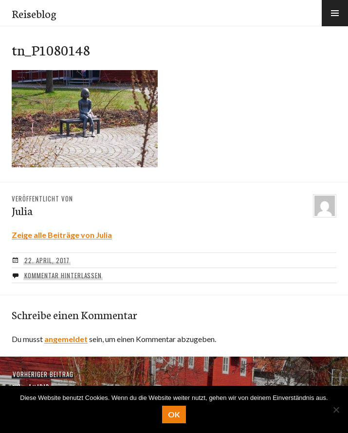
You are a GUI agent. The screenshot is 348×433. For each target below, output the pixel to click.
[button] (335, 13)
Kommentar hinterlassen (63, 275)
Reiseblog (34, 13)
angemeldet (66, 338)
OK (174, 414)
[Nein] (336, 410)
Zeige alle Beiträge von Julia (62, 234)
